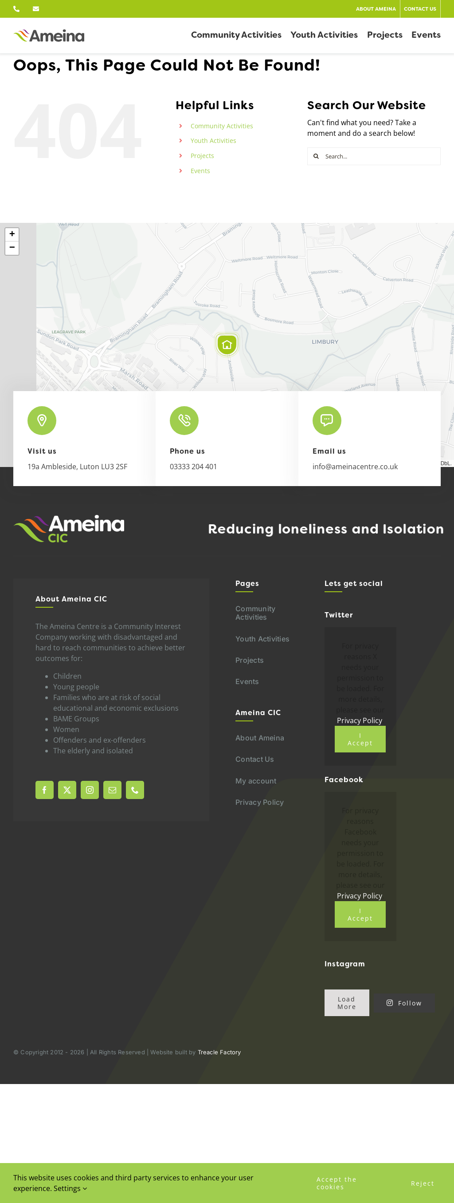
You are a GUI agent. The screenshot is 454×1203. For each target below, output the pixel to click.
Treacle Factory (219, 1052)
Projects (202, 155)
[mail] (112, 790)
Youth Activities (213, 140)
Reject (422, 1183)
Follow (404, 1003)
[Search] (316, 156)
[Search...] (374, 156)
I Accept (360, 739)
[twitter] (67, 790)
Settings (70, 1188)
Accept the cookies (337, 1183)
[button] (227, 345)
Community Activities (222, 126)
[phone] (135, 790)
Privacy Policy (359, 720)
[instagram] (90, 790)
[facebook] (44, 790)
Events (200, 170)
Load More (346, 1003)
